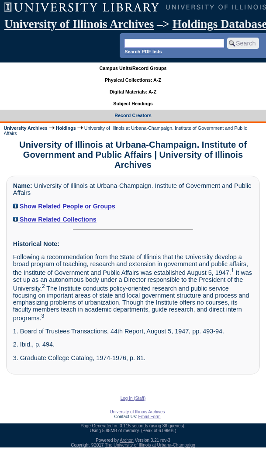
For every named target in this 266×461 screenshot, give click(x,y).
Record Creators (133, 115)
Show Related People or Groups (64, 206)
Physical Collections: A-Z (133, 80)
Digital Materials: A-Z (133, 91)
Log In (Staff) (133, 398)
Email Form (149, 416)
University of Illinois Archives (79, 24)
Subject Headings (133, 103)
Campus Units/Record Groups (132, 68)
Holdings (66, 128)
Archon (127, 440)
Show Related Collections (55, 219)
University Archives (25, 128)
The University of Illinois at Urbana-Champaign (150, 445)
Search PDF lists (143, 51)
